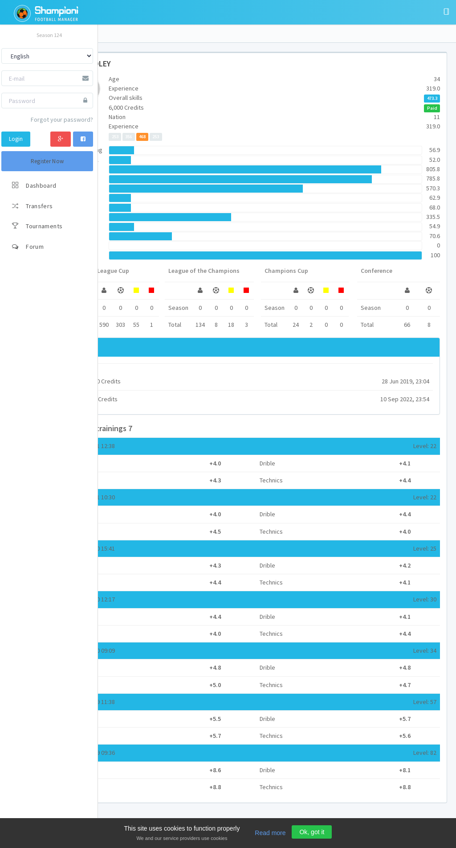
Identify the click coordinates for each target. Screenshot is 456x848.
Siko (130, 372)
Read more (270, 832)
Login (16, 139)
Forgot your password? (62, 119)
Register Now (47, 161)
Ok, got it (311, 832)
